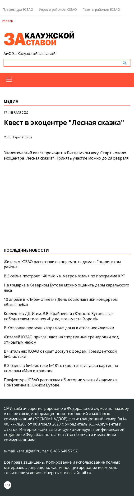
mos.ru (7, 21)
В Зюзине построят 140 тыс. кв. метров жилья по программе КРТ (64, 276)
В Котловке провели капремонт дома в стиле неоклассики (59, 328)
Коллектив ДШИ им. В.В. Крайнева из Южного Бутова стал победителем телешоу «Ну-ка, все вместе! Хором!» (59, 316)
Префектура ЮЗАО (17, 9)
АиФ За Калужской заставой (29, 53)
